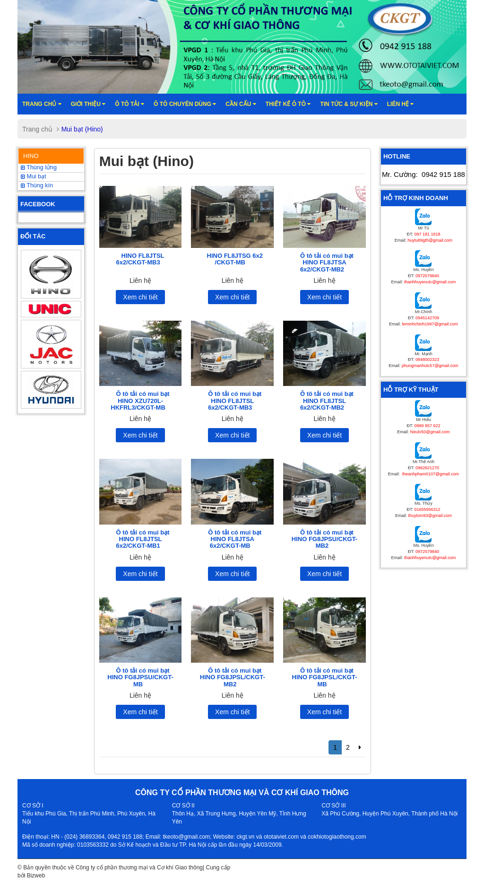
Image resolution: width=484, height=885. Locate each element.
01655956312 (427, 509)
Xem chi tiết (140, 297)
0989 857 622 (427, 425)
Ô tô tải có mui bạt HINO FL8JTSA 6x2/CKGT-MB (234, 539)
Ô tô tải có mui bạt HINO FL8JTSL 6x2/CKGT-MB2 (327, 400)
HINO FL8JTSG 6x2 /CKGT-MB (235, 259)
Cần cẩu (240, 104)
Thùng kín (37, 185)
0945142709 (427, 317)
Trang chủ (41, 104)
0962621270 (427, 467)
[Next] (360, 747)
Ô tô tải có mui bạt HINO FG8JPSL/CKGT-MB (324, 677)
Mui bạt (33, 176)
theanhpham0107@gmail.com (430, 474)
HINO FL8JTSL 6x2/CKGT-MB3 (140, 259)
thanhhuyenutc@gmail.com (430, 282)
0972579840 (427, 275)
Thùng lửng (39, 167)
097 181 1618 (427, 234)
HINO (31, 155)
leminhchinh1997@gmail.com (430, 324)
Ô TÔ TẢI (129, 104)
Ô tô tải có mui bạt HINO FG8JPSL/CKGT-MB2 (232, 677)
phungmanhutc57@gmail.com (430, 365)
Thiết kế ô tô (288, 104)
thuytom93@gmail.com (430, 515)
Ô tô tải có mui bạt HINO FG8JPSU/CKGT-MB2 (324, 539)
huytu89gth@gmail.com (429, 240)
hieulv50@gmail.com (430, 431)
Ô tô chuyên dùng (185, 104)
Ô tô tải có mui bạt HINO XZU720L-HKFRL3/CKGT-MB (140, 400)
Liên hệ (400, 104)
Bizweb (36, 875)
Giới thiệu (88, 104)
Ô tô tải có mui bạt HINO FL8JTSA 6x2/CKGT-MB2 (327, 262)
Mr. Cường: (423, 174)
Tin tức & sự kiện (348, 104)
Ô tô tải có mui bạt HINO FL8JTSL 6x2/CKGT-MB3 (234, 400)
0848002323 (427, 359)
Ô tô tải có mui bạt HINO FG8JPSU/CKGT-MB (140, 677)
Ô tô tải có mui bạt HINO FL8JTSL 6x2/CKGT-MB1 (142, 539)
